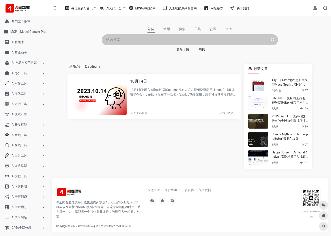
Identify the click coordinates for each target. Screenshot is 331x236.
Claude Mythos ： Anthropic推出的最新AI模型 (290, 136)
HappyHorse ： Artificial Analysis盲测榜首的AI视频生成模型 (290, 155)
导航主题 (183, 50)
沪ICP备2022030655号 (117, 226)
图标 (202, 50)
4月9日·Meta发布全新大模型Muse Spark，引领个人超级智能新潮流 (290, 82)
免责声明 (171, 190)
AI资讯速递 (140, 112)
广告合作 (188, 190)
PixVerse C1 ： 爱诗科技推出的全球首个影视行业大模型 (289, 118)
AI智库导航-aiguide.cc (90, 226)
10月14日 (138, 81)
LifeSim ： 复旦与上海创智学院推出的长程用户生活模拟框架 (289, 100)
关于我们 (205, 190)
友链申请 (154, 190)
